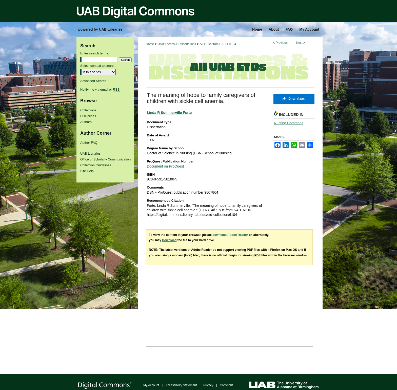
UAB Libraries (90, 153)
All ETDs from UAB (213, 44)
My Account (151, 385)
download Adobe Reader (230, 235)
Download (294, 98)
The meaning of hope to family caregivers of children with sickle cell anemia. (201, 98)
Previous (282, 43)
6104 (232, 44)
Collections (88, 110)
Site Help (87, 171)
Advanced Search (93, 81)
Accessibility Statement (181, 385)
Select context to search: (98, 66)
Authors (86, 122)
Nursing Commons (288, 123)
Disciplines (88, 116)
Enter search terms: (94, 53)
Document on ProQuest (165, 166)
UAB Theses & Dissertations (177, 44)
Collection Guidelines (95, 165)
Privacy (208, 385)
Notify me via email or (100, 89)
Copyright (226, 385)
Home (150, 44)
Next (299, 43)
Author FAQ (88, 143)
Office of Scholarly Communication (105, 159)
